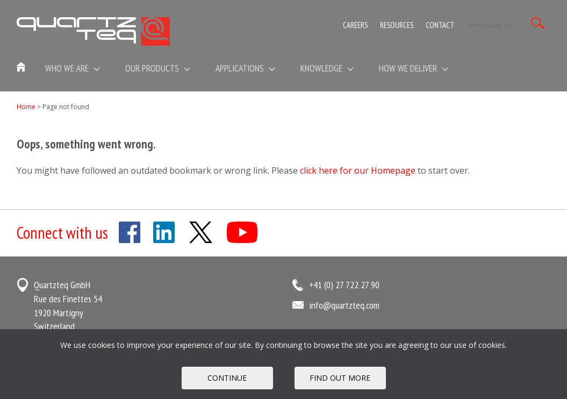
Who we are (72, 68)
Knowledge (327, 68)
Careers (355, 25)
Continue (227, 378)
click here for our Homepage (357, 170)
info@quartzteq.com (344, 305)
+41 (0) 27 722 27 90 (344, 285)
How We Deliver (413, 68)
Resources (396, 25)
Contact (440, 25)
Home (26, 106)
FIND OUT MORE (340, 378)
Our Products (157, 68)
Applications (245, 68)
